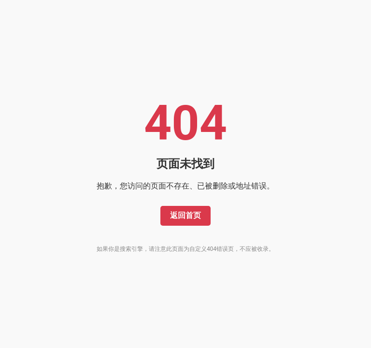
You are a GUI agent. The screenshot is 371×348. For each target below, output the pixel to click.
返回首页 (185, 215)
